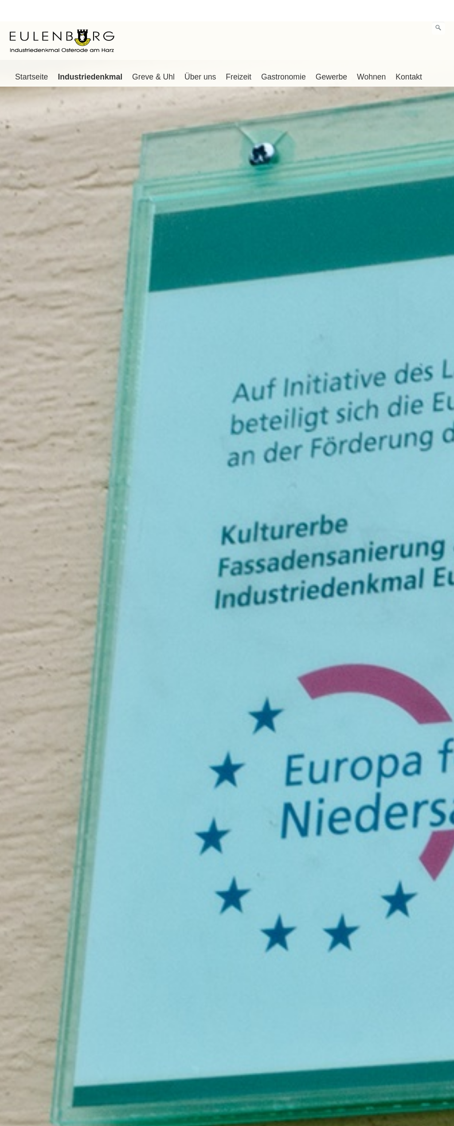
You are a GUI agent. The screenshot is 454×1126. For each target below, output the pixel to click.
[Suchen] (438, 6)
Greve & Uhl (153, 55)
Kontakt (408, 55)
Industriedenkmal (90, 55)
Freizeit (238, 55)
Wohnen (371, 55)
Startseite (31, 55)
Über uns (200, 55)
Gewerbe (331, 55)
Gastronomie (283, 55)
